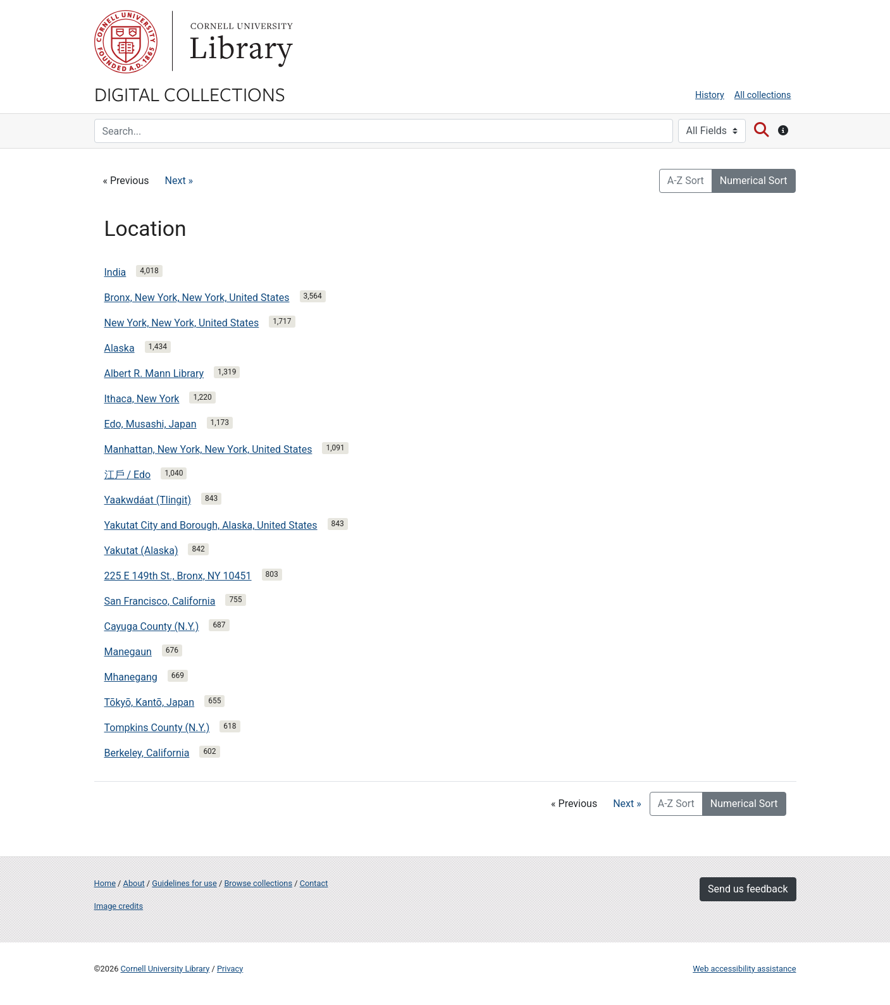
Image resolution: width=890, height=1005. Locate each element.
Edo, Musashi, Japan (150, 424)
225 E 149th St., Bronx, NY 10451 (178, 576)
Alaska (119, 348)
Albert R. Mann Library (154, 373)
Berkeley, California (147, 753)
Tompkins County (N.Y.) (157, 728)
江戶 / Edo (127, 475)
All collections (762, 95)
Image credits (119, 906)
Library (239, 41)
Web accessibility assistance (744, 968)
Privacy (230, 968)
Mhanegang (131, 677)
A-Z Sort (685, 181)
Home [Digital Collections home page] (105, 883)
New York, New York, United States (181, 323)
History (709, 95)
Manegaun (128, 652)
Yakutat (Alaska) (141, 551)
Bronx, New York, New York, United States (197, 298)
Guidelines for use (184, 883)
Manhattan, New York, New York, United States (208, 449)
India (115, 272)
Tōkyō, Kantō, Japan (149, 702)
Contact (314, 883)
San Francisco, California (160, 601)
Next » (179, 181)
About (134, 883)
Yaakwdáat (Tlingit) (148, 500)
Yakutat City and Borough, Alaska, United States (211, 525)
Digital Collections (189, 93)
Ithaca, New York (142, 399)
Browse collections (258, 883)
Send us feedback (748, 889)
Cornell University (126, 41)
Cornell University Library (165, 968)
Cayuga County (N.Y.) (151, 626)
